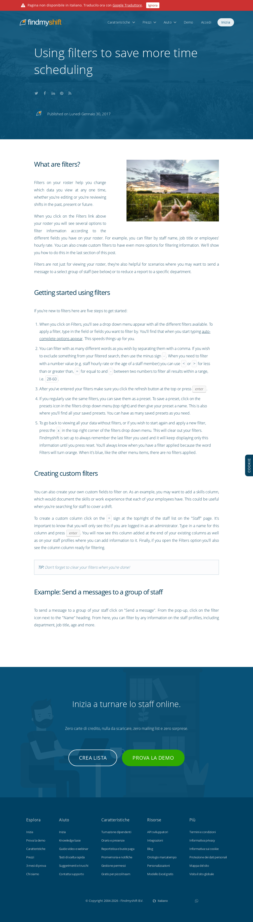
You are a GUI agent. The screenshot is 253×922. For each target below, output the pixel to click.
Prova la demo (153, 757)
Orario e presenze (113, 840)
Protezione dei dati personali (208, 857)
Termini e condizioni (202, 832)
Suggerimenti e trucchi (73, 865)
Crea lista (93, 757)
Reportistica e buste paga (117, 849)
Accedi (206, 22)
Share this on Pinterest (61, 92)
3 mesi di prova (36, 865)
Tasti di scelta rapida (72, 857)
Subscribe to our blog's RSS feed (70, 92)
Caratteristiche (119, 22)
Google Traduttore (127, 5)
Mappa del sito (199, 865)
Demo (188, 22)
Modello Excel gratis (160, 874)
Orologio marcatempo (162, 857)
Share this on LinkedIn (53, 92)
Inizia (225, 22)
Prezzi (147, 22)
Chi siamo (32, 874)
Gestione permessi (113, 865)
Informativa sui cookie (203, 849)
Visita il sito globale (201, 874)
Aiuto (168, 22)
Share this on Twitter (36, 92)
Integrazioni (155, 840)
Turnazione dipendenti (116, 832)
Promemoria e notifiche (116, 857)
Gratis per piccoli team (115, 874)
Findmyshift (61, 900)
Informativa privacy (202, 840)
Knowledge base (70, 840)
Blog (150, 849)
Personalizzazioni (158, 865)
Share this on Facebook (44, 92)
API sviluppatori (157, 832)
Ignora (152, 5)
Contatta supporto (71, 874)
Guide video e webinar (73, 849)
